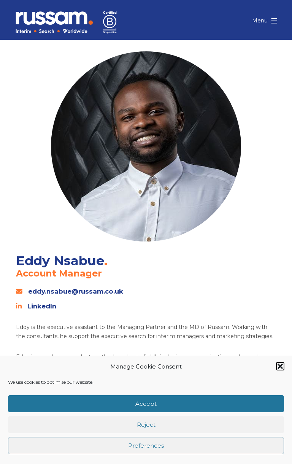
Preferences (146, 445)
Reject (146, 424)
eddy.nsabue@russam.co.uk (75, 291)
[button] (280, 366)
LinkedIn (41, 306)
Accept (146, 403)
